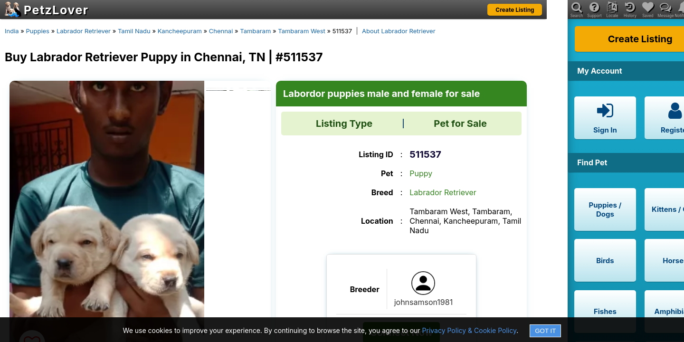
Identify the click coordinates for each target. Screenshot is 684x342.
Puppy (420, 173)
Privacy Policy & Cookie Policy (469, 330)
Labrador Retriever (84, 31)
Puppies (37, 31)
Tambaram (255, 31)
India (12, 31)
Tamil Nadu (134, 31)
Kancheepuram (180, 31)
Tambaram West (301, 31)
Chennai (221, 31)
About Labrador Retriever (398, 31)
